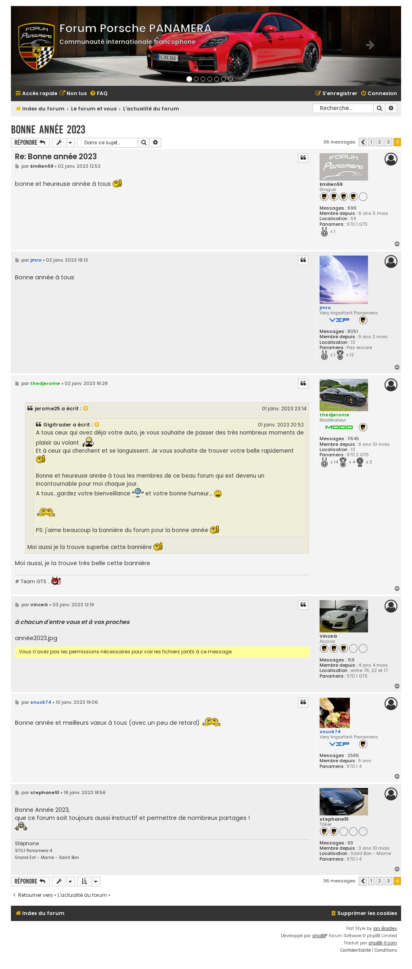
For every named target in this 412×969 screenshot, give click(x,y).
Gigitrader (57, 424)
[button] (363, 142)
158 (351, 660)
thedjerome (334, 415)
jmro (325, 307)
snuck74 (330, 731)
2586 (353, 755)
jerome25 (47, 408)
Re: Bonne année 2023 (56, 156)
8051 (352, 331)
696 (352, 208)
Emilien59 (331, 184)
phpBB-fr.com (382, 943)
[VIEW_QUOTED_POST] (86, 409)
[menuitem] (73, 93)
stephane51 (334, 819)
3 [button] (388, 142)
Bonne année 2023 (48, 129)
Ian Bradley (385, 928)
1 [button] (371, 142)
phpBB (319, 936)
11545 (353, 438)
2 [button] (379, 142)
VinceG (328, 636)
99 (350, 843)
